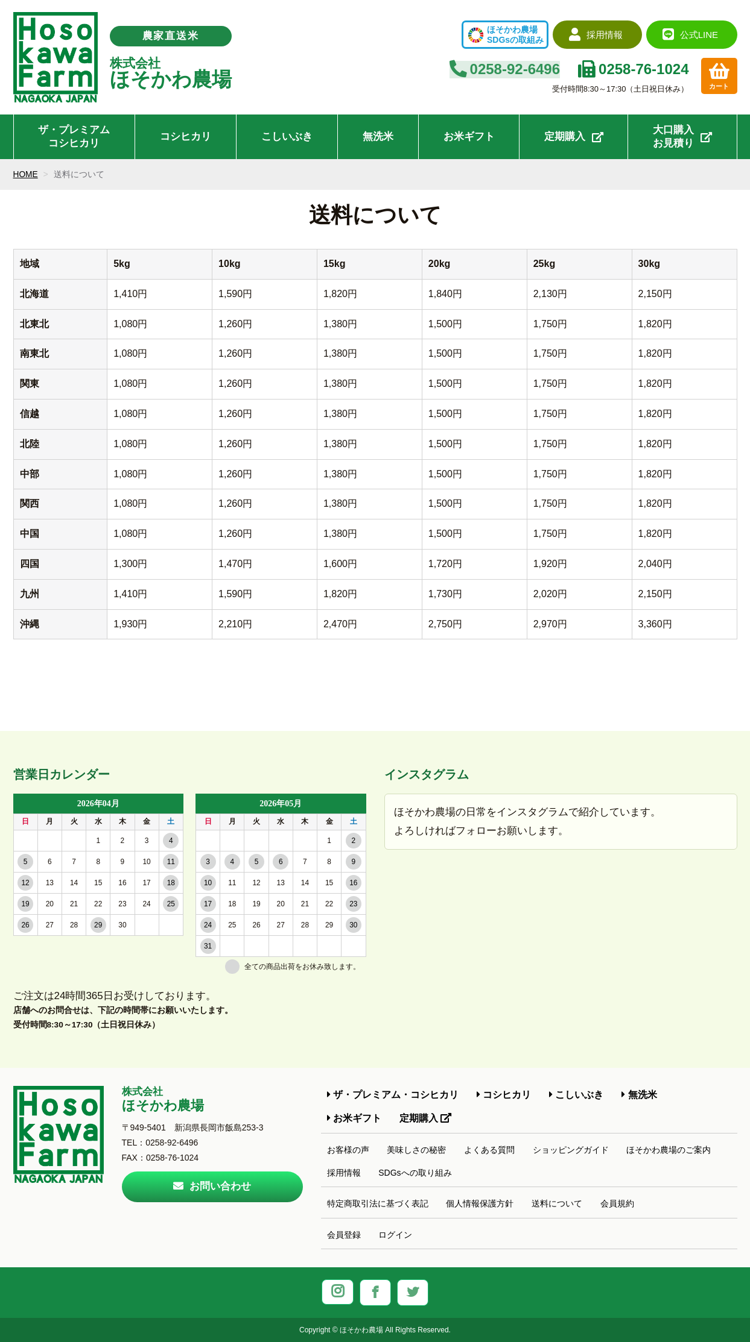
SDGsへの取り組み (414, 1172)
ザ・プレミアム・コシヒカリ (393, 1094)
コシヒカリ (185, 136)
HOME (26, 174)
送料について (557, 1203)
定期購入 (573, 136)
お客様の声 (348, 1150)
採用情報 (344, 1172)
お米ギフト (469, 136)
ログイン (395, 1235)
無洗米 (378, 136)
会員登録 (344, 1235)
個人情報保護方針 (479, 1203)
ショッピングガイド (571, 1150)
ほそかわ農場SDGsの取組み (515, 35)
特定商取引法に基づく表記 (377, 1203)
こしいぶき (287, 136)
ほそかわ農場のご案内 (668, 1150)
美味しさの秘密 (416, 1150)
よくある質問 (489, 1150)
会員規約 (617, 1203)
